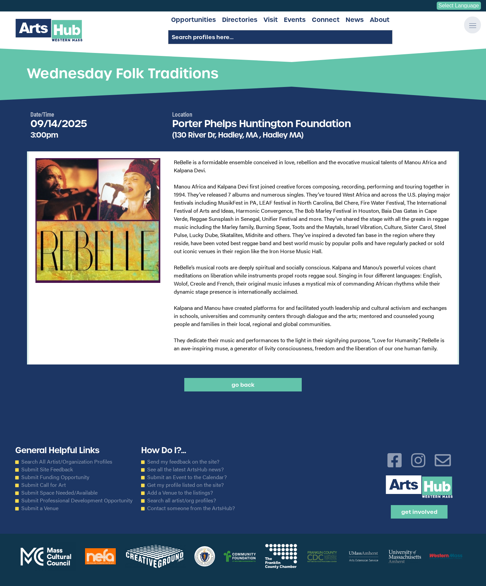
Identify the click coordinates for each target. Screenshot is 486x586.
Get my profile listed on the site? (185, 485)
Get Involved (419, 512)
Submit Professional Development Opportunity (77, 500)
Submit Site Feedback (47, 469)
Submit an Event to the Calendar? (187, 477)
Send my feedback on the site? (183, 461)
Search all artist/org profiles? (181, 500)
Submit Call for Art (43, 485)
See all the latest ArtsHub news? (185, 469)
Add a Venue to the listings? (180, 492)
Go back (243, 384)
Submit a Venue (39, 508)
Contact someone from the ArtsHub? (191, 508)
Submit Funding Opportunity (55, 477)
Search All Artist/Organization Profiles (66, 461)
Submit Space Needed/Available (59, 492)
